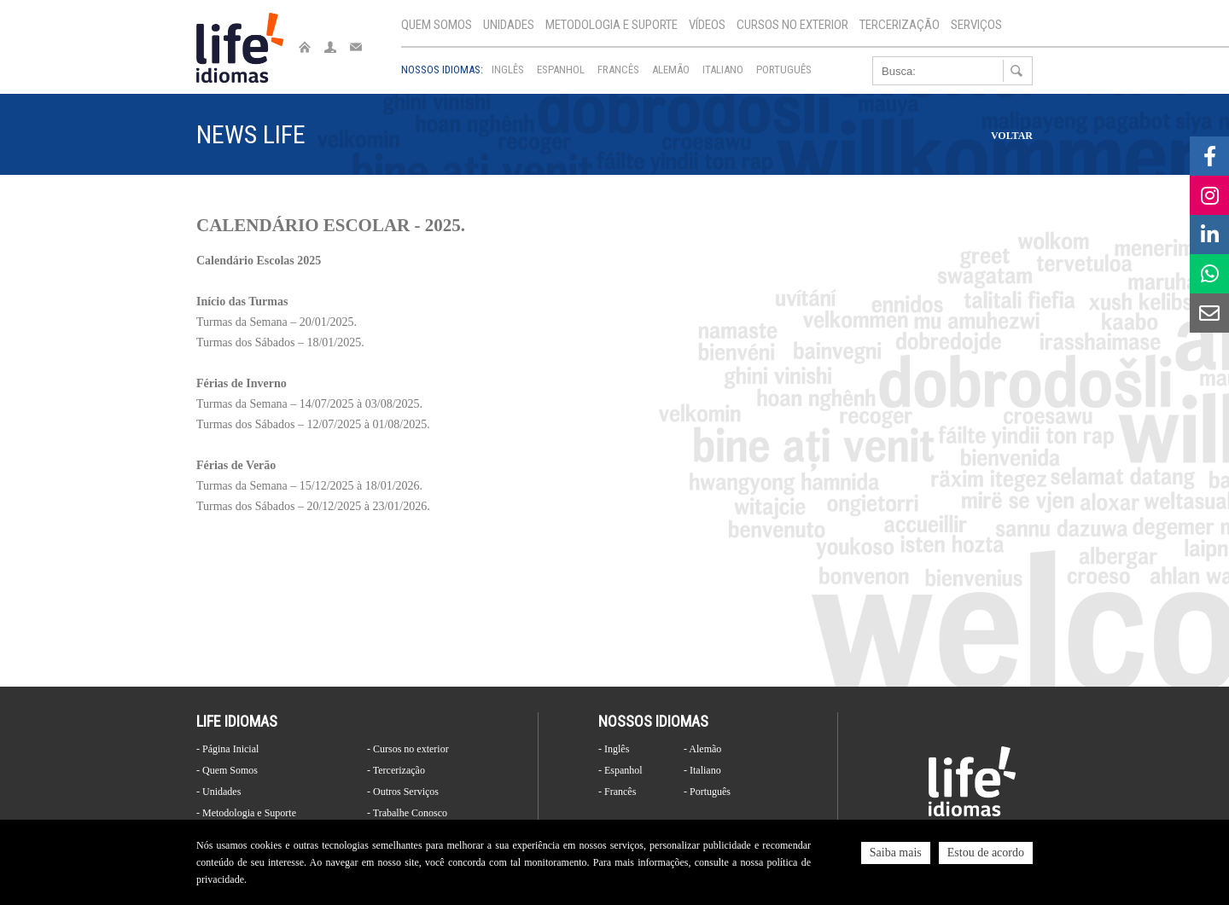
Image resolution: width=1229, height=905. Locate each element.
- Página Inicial (227, 749)
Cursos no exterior (792, 24)
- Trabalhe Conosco (407, 813)
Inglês (508, 69)
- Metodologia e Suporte (246, 813)
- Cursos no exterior (408, 749)
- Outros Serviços (403, 792)
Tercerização (899, 24)
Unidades (508, 24)
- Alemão (702, 749)
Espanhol (561, 69)
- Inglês (613, 749)
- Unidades (218, 792)
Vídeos (707, 24)
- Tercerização (396, 770)
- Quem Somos (227, 770)
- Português (707, 792)
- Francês (617, 792)
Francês (618, 69)
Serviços (976, 24)
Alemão (671, 69)
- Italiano (702, 770)
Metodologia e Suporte (611, 24)
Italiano (722, 69)
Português (784, 69)
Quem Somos (436, 24)
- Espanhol (620, 770)
